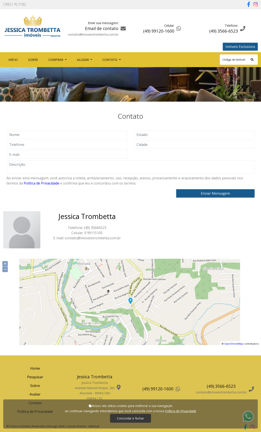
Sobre (34, 59)
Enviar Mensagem (215, 193)
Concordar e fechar (130, 418)
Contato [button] (110, 60)
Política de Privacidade (41, 183)
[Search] (239, 59)
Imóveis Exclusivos (240, 46)
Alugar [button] (83, 60)
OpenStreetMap (233, 343)
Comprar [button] (56, 60)
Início (13, 59)
